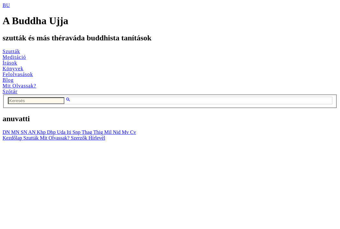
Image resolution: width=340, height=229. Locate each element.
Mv (126, 132)
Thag (87, 132)
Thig (98, 132)
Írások (10, 63)
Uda (62, 132)
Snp (77, 132)
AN (32, 132)
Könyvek (13, 68)
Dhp (52, 132)
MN (16, 132)
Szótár (10, 91)
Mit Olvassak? (19, 85)
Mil (108, 132)
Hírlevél (97, 138)
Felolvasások (18, 74)
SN (24, 132)
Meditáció (14, 57)
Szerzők (80, 138)
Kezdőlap (13, 138)
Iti (69, 132)
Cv (133, 132)
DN (7, 132)
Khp (42, 132)
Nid (117, 132)
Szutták (11, 51)
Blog (8, 80)
